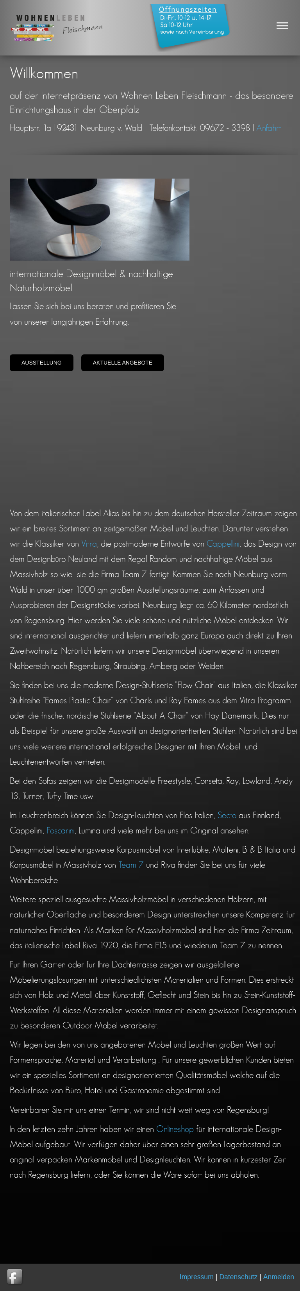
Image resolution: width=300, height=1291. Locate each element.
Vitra (89, 544)
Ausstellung (41, 362)
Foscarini (60, 830)
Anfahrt (268, 128)
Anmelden (278, 1277)
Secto (227, 815)
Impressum (197, 1277)
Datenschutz (238, 1277)
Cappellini (223, 544)
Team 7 (131, 865)
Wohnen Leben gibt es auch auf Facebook (15, 1277)
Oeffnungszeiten (190, 28)
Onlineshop (175, 1129)
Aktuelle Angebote (123, 362)
